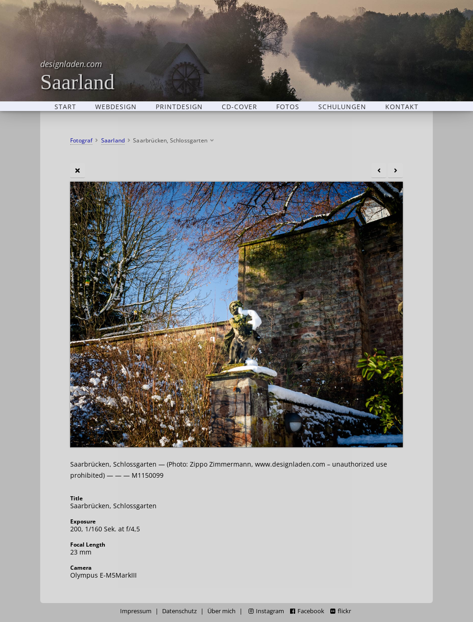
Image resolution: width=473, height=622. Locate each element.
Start (65, 106)
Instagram (266, 611)
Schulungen (342, 106)
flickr (340, 611)
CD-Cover (239, 106)
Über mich (221, 611)
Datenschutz (179, 611)
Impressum (136, 611)
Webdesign (116, 106)
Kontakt (401, 106)
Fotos (287, 106)
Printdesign (179, 106)
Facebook (307, 611)
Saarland (77, 75)
